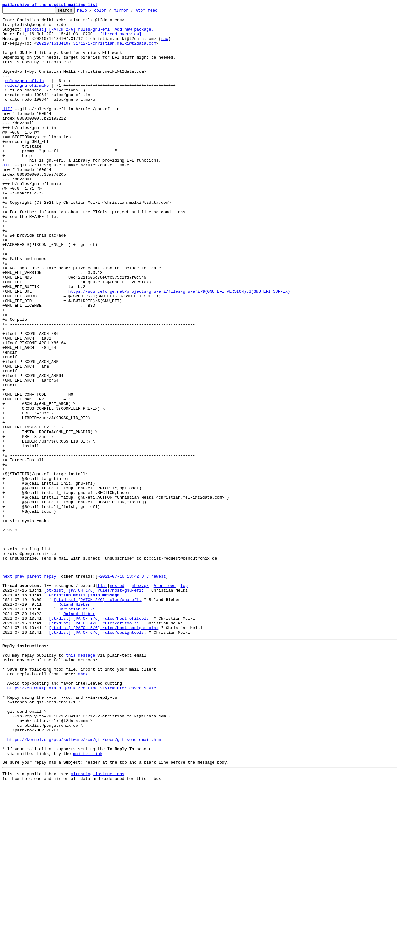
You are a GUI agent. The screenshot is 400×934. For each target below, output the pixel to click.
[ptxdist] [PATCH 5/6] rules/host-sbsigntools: (103, 750)
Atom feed (156, 12)
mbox (83, 804)
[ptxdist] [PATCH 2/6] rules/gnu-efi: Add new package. (88, 34)
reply (50, 688)
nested (117, 699)
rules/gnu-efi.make (27, 101)
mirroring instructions (97, 921)
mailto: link (87, 899)
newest (158, 688)
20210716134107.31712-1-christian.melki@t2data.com (96, 50)
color (110, 12)
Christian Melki (76, 728)
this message (80, 781)
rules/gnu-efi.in (24, 95)
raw (164, 45)
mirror (130, 12)
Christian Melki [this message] (85, 711)
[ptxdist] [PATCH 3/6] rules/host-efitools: (100, 739)
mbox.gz (140, 699)
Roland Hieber (74, 722)
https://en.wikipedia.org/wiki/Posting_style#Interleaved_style (82, 821)
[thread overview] (121, 39)
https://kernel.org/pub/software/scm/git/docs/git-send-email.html (85, 882)
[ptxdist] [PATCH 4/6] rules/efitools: (94, 744)
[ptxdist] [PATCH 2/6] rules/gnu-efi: (98, 716)
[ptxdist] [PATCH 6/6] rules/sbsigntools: (97, 756)
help (92, 12)
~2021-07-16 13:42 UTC (123, 688)
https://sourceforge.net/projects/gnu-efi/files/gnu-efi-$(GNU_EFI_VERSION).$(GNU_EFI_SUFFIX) (179, 348)
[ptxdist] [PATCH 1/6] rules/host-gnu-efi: (94, 705)
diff (7, 129)
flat (102, 699)
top (184, 699)
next (7, 688)
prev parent (28, 688)
